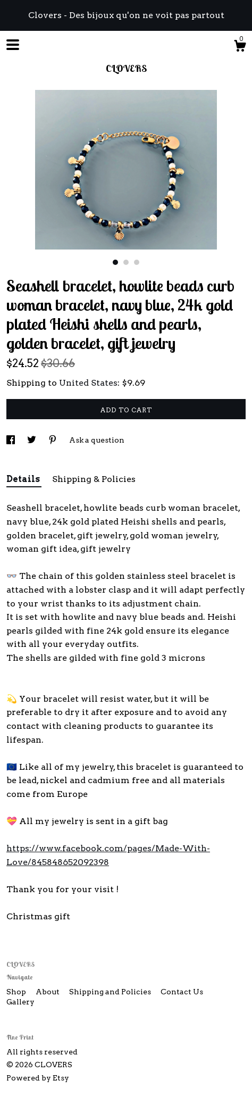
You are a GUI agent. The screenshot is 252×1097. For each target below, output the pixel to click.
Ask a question (96, 440)
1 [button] (115, 262)
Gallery (20, 1002)
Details (23, 479)
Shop (17, 991)
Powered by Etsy (37, 1078)
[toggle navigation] (12, 44)
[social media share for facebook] (11, 440)
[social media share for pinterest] (53, 440)
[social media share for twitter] (32, 440)
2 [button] (126, 262)
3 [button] (136, 262)
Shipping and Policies (111, 991)
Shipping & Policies (94, 479)
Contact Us (182, 991)
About (48, 991)
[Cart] (240, 47)
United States (88, 383)
